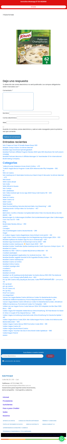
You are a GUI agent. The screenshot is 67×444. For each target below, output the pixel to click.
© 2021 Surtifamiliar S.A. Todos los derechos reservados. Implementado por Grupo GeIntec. (33, 435)
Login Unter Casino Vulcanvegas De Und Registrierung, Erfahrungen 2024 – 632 (31, 237)
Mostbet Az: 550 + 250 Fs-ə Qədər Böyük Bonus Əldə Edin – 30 (25, 251)
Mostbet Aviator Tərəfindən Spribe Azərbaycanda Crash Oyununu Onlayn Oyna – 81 (33, 246)
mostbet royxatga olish (11, 266)
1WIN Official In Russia (10, 186)
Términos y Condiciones (49, 420)
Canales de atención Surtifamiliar (29, 420)
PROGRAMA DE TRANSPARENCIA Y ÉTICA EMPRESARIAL (17, 431)
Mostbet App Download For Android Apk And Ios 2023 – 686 (24, 242)
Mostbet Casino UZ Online (12, 262)
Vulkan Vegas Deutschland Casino (15, 328)
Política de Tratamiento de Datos (13, 424)
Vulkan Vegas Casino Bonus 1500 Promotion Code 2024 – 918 (25, 324)
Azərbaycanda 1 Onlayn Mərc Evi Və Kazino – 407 (20, 208)
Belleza (5, 211)
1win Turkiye (7, 188)
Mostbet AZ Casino (9, 248)
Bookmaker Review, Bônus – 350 (14, 224)
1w (3, 171)
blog (4, 222)
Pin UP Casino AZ (9, 288)
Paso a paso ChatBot (11, 408)
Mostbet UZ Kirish (9, 273)
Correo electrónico (9, 118)
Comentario (8, 90)
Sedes (5, 412)
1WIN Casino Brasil (9, 182)
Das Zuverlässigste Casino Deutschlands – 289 (20, 231)
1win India (6, 184)
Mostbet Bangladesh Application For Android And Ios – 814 (24, 255)
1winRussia (6, 195)
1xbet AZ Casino (8, 197)
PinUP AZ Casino (8, 293)
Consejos (6, 228)
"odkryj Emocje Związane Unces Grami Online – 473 (21, 166)
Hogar (5, 233)
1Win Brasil (6, 180)
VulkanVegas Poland (10, 333)
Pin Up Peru (7, 291)
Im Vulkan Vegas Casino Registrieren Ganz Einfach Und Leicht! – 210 (27, 235)
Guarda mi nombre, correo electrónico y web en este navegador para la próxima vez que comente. (32, 130)
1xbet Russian (7, 204)
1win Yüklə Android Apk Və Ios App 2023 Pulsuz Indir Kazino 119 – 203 (27, 193)
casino (5, 226)
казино (5, 335)
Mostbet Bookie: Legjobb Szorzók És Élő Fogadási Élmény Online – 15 (27, 257)
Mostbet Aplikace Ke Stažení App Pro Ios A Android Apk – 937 (25, 240)
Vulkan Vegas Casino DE (11, 326)
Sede (33, 7)
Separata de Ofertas (9, 420)
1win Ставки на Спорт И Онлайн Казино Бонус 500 (20, 145)
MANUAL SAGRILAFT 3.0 (48, 424)
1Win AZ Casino (8, 173)
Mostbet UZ (7, 271)
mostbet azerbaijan (10, 253)
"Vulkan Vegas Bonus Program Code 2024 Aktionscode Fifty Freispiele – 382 (30, 168)
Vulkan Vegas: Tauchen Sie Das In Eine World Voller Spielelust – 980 (27, 331)
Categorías (10, 163)
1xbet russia (7, 202)
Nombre (6, 113)
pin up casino (8, 286)
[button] (61, 438)
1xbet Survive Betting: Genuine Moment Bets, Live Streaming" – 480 (27, 206)
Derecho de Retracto (32, 424)
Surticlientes (7, 405)
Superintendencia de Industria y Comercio (15, 428)
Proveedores (8, 401)
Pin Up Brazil (7, 284)
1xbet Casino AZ (8, 200)
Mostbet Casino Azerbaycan (13, 260)
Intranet (6, 397)
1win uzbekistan (8, 191)
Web (4, 122)
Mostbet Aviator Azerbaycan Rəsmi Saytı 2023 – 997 (23, 244)
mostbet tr (6, 268)
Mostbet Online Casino (11, 264)
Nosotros (6, 416)
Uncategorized (8, 295)
